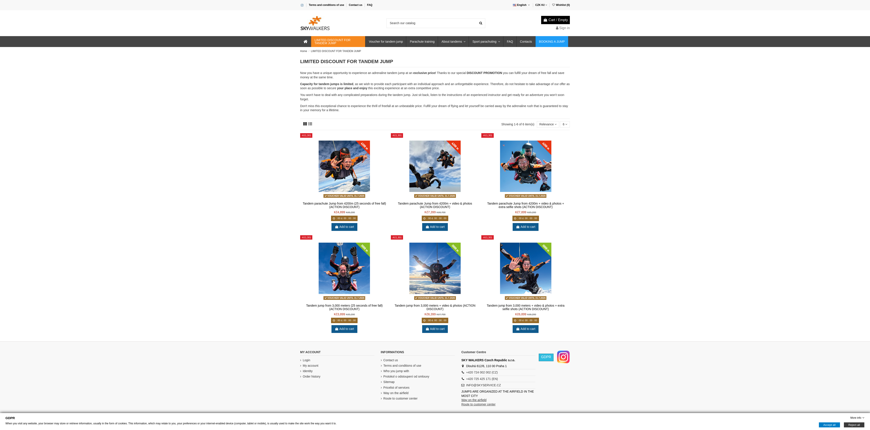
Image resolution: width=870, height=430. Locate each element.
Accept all (829, 425)
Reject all (854, 425)
